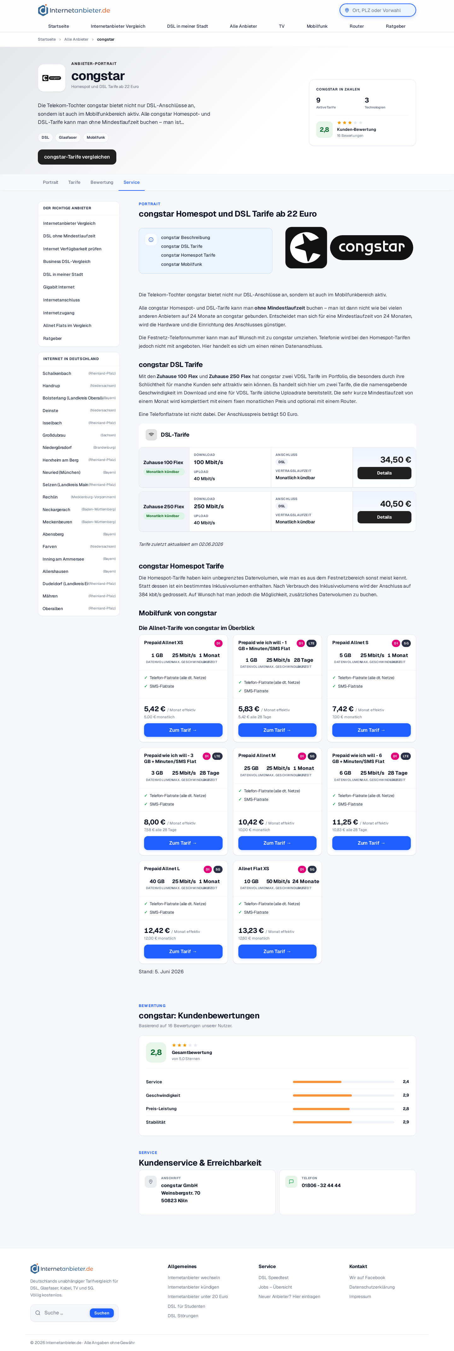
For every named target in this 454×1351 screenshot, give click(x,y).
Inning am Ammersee (63, 559)
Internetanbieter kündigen (193, 1287)
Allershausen (55, 571)
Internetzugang (58, 313)
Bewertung (102, 182)
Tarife (74, 182)
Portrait (50, 182)
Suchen (101, 1313)
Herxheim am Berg (61, 460)
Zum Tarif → (183, 730)
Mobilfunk (317, 26)
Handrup (51, 385)
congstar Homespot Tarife (188, 255)
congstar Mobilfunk (181, 264)
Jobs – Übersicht (275, 1287)
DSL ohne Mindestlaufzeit (69, 236)
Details (384, 473)
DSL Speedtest (273, 1277)
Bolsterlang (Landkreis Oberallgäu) (73, 398)
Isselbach (52, 423)
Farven (50, 546)
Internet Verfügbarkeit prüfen (72, 249)
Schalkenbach (57, 373)
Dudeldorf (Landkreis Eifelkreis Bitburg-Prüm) (66, 583)
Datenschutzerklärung (372, 1287)
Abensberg (53, 534)
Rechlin (50, 497)
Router (357, 26)
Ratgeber (396, 26)
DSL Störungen (183, 1316)
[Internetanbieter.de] (74, 10)
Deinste (50, 410)
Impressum (360, 1296)
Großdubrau (54, 435)
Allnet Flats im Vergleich (67, 325)
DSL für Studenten (186, 1306)
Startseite (58, 26)
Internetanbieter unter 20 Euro (198, 1296)
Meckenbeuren (57, 522)
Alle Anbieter (243, 26)
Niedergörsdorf (57, 447)
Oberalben (53, 608)
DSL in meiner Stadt (187, 26)
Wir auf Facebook (367, 1277)
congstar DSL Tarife (181, 246)
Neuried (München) (61, 472)
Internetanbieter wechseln (194, 1277)
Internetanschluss (61, 300)
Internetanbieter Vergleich (118, 26)
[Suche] (65, 1312)
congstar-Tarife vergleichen (77, 157)
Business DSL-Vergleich (66, 261)
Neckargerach (56, 509)
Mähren (50, 596)
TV (282, 26)
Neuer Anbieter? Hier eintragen (289, 1296)
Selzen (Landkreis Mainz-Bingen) (66, 484)
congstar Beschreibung (185, 237)
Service (131, 182)
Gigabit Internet (59, 287)
